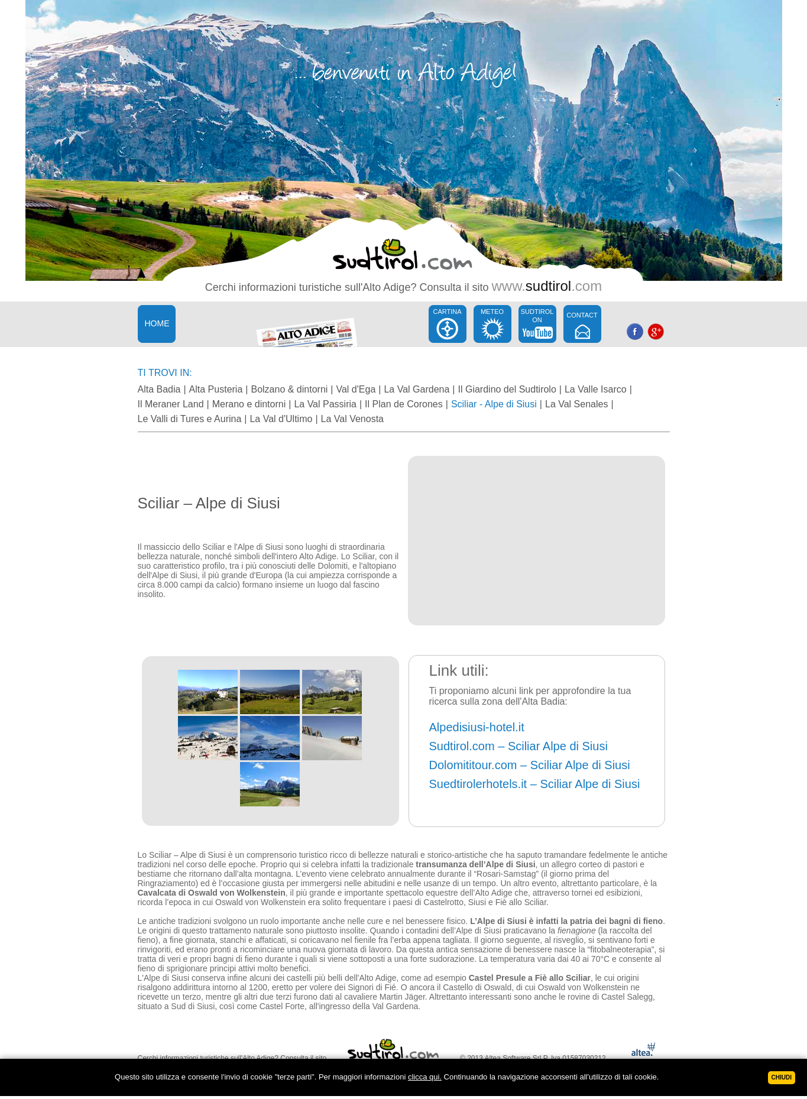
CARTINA (447, 311)
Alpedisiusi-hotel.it (476, 727)
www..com (546, 286)
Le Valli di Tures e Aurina (190, 419)
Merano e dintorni (249, 404)
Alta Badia (159, 389)
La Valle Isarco (596, 389)
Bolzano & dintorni (289, 389)
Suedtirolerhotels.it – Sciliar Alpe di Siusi (534, 783)
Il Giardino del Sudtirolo (507, 389)
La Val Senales (576, 404)
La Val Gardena (416, 389)
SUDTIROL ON (537, 315)
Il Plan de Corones (404, 404)
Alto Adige (386, 287)
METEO (492, 311)
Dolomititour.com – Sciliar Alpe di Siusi (529, 764)
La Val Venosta (352, 419)
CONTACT (581, 315)
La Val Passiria (325, 404)
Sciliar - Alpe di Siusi (494, 404)
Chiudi (782, 1077)
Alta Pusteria (216, 389)
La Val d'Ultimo (280, 419)
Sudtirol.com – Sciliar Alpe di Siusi (518, 746)
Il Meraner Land (171, 404)
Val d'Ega (355, 389)
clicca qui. (425, 1076)
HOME (157, 323)
